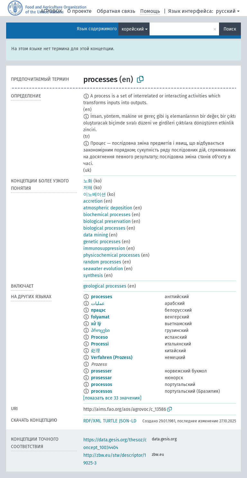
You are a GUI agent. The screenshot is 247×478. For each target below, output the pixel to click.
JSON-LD (127, 421)
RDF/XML (92, 421)
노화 (87, 181)
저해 (87, 187)
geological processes (104, 286)
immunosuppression (104, 248)
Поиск (230, 29)
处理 (95, 351)
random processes (102, 262)
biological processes (104, 228)
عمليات (98, 303)
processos (101, 384)
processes (101, 296)
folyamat (100, 317)
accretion (93, 201)
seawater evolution (103, 268)
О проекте (79, 11)
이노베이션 (94, 194)
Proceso (99, 337)
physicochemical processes (111, 255)
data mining (95, 235)
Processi (100, 344)
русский (226, 11)
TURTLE (110, 421)
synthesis (93, 275)
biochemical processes (107, 214)
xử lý (96, 323)
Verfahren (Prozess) (112, 357)
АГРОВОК (51, 11)
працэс (98, 310)
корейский (133, 29)
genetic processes (102, 241)
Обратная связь (116, 11)
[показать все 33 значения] (112, 398)
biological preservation (107, 221)
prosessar (101, 378)
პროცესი (100, 330)
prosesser (101, 371)
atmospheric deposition (107, 208)
